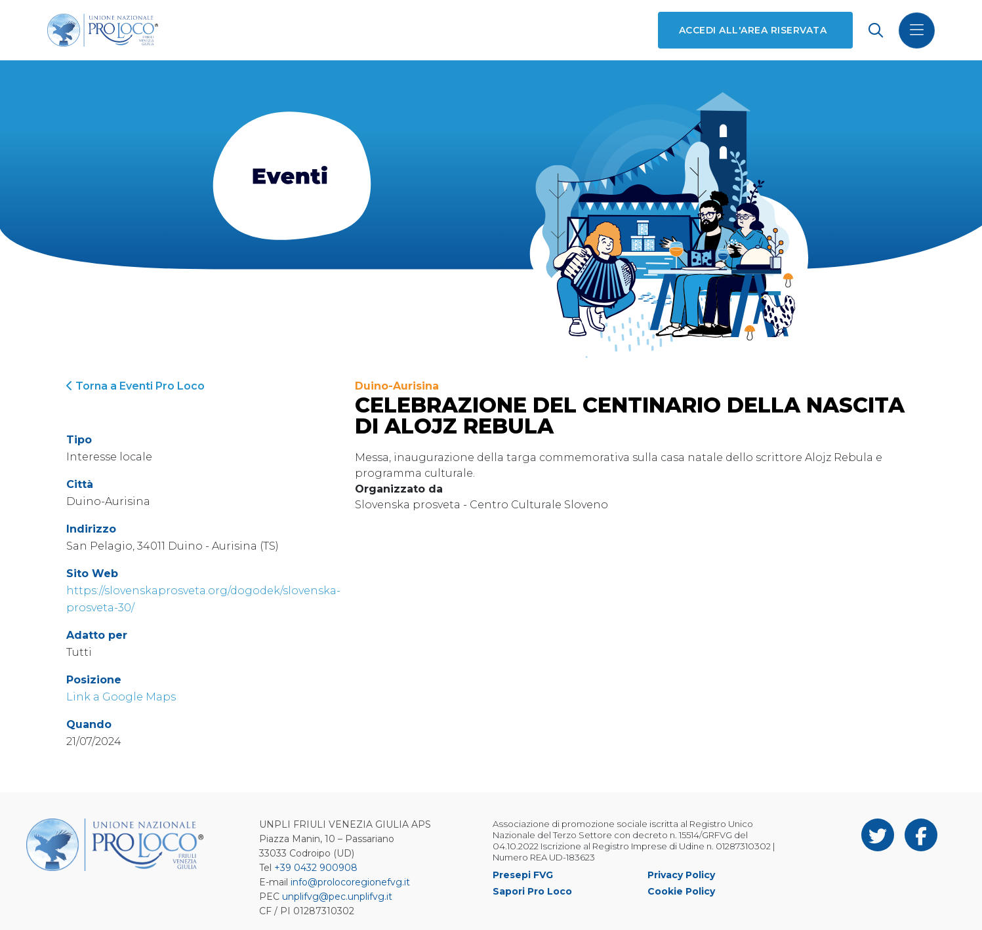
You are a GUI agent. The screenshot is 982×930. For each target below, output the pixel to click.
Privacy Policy (681, 875)
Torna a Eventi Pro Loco (135, 386)
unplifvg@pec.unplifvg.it (337, 896)
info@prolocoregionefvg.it (350, 882)
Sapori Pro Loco (532, 891)
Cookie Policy (681, 891)
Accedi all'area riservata (753, 30)
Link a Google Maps (121, 697)
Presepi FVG (523, 875)
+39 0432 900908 (316, 868)
